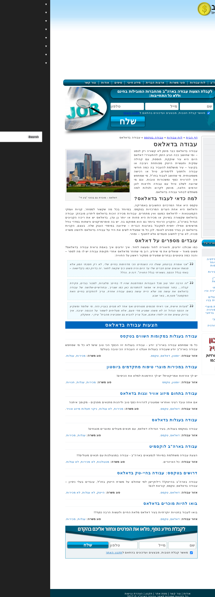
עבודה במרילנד (184, 221)
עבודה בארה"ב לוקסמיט (123, 446)
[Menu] (198, 9)
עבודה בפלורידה (184, 147)
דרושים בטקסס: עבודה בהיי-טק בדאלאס (107, 473)
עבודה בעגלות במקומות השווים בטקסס (177, 267)
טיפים (68, 82)
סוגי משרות (127, 82)
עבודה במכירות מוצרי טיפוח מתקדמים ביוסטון (101, 367)
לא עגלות (55, 408)
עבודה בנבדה (186, 183)
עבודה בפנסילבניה (182, 193)
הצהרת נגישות (84, 593)
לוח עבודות (147, 82)
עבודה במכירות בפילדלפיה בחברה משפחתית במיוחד (175, 261)
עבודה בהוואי (185, 158)
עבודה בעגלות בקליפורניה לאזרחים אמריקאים (175, 327)
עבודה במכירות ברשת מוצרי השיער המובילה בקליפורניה (174, 308)
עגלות (20, 355)
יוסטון (126, 355)
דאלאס (115, 355)
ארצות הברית (105, 82)
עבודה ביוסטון (183, 168)
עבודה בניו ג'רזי (184, 215)
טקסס (105, 355)
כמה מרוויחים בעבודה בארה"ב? (176, 243)
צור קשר (40, 82)
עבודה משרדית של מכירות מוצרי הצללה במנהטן (176, 273)
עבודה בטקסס (185, 163)
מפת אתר (111, 593)
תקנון (98, 593)
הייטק (51, 492)
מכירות (30, 355)
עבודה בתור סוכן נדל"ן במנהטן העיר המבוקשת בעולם (178, 281)
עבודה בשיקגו (185, 204)
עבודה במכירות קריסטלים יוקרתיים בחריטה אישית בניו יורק (175, 300)
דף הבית (141, 137)
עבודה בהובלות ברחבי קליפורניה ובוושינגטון (178, 321)
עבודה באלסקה (184, 199)
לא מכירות (38, 461)
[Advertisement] (107, 48)
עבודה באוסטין (183, 173)
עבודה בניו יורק (184, 141)
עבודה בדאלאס (182, 177)
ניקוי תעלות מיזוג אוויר (31, 408)
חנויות (20, 382)
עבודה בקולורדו (184, 232)
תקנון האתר (81, 112)
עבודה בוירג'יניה (184, 226)
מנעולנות (53, 461)
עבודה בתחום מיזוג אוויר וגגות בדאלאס (108, 393)
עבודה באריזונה (184, 188)
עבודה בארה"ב (170, 82)
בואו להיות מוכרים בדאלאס (120, 503)
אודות (55, 82)
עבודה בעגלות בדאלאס (124, 420)
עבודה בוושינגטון (183, 210)
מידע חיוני (84, 82)
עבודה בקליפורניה (182, 152)
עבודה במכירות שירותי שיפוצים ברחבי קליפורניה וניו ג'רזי (174, 290)
